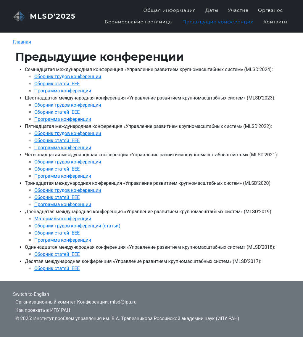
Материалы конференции (62, 223)
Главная (22, 46)
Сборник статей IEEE (57, 88)
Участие (238, 12)
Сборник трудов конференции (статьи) (77, 230)
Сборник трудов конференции (67, 81)
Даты (211, 12)
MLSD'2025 (53, 18)
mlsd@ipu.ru (123, 302)
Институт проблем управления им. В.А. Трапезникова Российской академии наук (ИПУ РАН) (136, 318)
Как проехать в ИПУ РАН (42, 310)
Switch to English (31, 294)
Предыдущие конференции (218, 24)
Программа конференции (62, 95)
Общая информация (169, 12)
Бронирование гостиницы (139, 24)
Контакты (275, 24)
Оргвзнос (270, 12)
